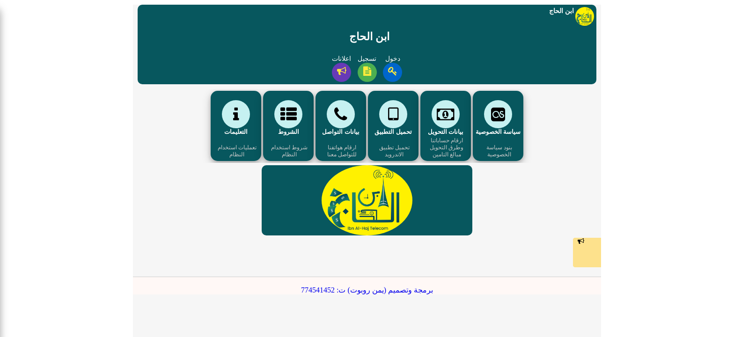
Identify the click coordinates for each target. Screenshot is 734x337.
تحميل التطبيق (392, 131)
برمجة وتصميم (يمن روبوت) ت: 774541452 (367, 290)
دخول (392, 58)
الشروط (288, 131)
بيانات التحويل (445, 131)
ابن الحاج (369, 37)
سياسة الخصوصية (498, 131)
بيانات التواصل (340, 131)
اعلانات (341, 58)
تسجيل (367, 58)
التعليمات (236, 131)
